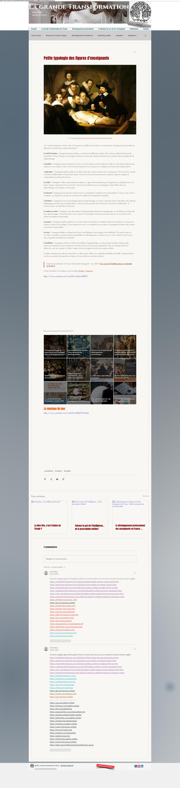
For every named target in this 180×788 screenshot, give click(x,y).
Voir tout (146, 496)
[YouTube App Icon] (139, 766)
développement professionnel (82, 35)
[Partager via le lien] (63, 479)
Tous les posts (36, 35)
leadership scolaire (104, 35)
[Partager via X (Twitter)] (51, 479)
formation (58, 470)
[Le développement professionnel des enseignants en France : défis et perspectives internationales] (130, 511)
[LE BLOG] (139, 25)
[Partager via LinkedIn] (57, 479)
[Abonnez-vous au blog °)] (105, 766)
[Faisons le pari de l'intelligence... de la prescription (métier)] (90, 511)
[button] (145, 35)
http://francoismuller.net (66, 765)
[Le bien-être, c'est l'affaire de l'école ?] (49, 511)
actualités (67, 470)
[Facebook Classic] (135, 766)
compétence (48, 470)
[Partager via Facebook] (45, 479)
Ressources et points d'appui (56, 35)
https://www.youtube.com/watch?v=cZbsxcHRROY (66, 276)
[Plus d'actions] (134, 52)
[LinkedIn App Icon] (142, 766)
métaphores (132, 35)
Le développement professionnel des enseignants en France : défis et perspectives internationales (130, 527)
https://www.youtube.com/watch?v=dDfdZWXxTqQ (66, 413)
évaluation (119, 35)
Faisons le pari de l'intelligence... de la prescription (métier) (89, 527)
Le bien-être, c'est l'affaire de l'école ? (47, 527)
